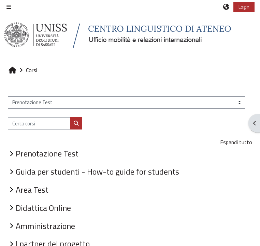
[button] (226, 7)
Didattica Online (43, 208)
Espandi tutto (236, 142)
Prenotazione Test (47, 153)
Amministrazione (45, 226)
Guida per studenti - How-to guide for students (97, 171)
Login (244, 6)
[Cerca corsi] (39, 123)
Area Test (32, 189)
